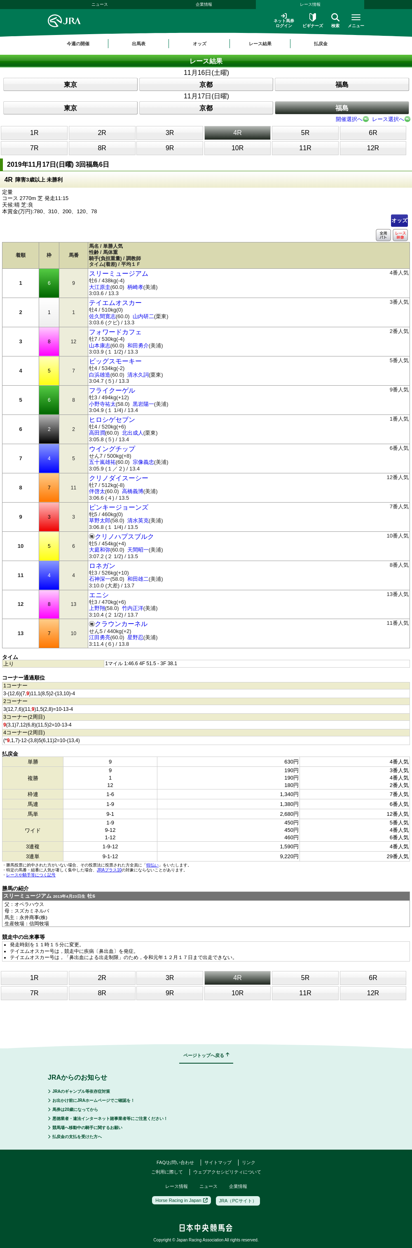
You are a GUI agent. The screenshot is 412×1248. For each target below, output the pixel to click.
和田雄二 (138, 579)
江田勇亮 (99, 637)
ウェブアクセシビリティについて (227, 1171)
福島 (342, 84)
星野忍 (135, 637)
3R (170, 132)
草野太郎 (99, 520)
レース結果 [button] (260, 43)
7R (34, 147)
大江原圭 (99, 287)
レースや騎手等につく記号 (31, 875)
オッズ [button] (199, 43)
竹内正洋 (132, 608)
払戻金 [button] (321, 43)
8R (102, 147)
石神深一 (99, 579)
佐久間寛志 (102, 316)
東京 (70, 84)
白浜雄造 (99, 375)
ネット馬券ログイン (284, 20)
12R (373, 147)
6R (373, 132)
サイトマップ (218, 1162)
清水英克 (138, 520)
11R (305, 147)
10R (237, 147)
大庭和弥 (99, 550)
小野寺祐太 (102, 404)
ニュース (99, 4)
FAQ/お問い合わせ (175, 1162)
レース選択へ (388, 119)
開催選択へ (349, 119)
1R (34, 132)
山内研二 (143, 316)
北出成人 (132, 433)
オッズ (399, 220)
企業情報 (204, 4)
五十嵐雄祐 (102, 462)
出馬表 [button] (138, 43)
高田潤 (97, 433)
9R (170, 147)
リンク (248, 1162)
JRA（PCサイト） (238, 1200)
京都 (206, 84)
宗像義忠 (143, 462)
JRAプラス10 (109, 870)
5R (305, 132)
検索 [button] (335, 20)
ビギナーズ (312, 20)
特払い (152, 865)
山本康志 (99, 345)
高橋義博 (132, 491)
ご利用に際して (167, 1171)
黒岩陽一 (143, 404)
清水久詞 (138, 375)
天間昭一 (138, 550)
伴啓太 (97, 491)
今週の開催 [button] (78, 43)
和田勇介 (138, 345)
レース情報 (310, 4)
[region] (206, 44)
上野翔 (97, 608)
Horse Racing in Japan (181, 1200)
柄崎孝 (135, 287)
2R (102, 132)
